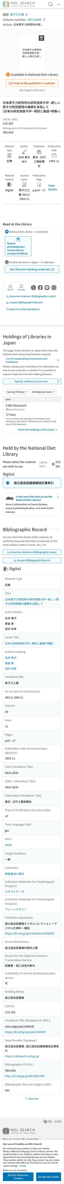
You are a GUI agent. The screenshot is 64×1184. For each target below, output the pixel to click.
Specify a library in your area (37, 381)
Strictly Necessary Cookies (18, 1176)
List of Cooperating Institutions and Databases (33, 360)
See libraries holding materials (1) (32, 269)
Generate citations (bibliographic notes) (31, 296)
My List (10, 287)
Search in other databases (23, 309)
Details (23, 1165)
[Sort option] (17, 392)
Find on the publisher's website (32, 83)
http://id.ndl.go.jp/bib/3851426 (24, 1076)
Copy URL (21, 287)
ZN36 (8, 845)
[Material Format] (43, 392)
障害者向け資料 (14, 874)
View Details (52, 187)
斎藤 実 (9, 663)
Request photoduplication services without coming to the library (17, 246)
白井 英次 (11, 658)
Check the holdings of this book (38, 430)
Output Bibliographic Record (24, 302)
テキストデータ (14, 891)
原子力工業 (17, 14)
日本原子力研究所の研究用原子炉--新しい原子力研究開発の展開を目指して (32, 601)
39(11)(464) (34, 19)
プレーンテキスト (16, 909)
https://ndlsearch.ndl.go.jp (22, 1056)
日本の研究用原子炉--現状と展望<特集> (29, 643)
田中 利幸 (11, 668)
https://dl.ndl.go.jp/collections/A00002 (29, 933)
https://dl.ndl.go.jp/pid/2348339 (25, 1032)
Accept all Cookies (48, 1176)
